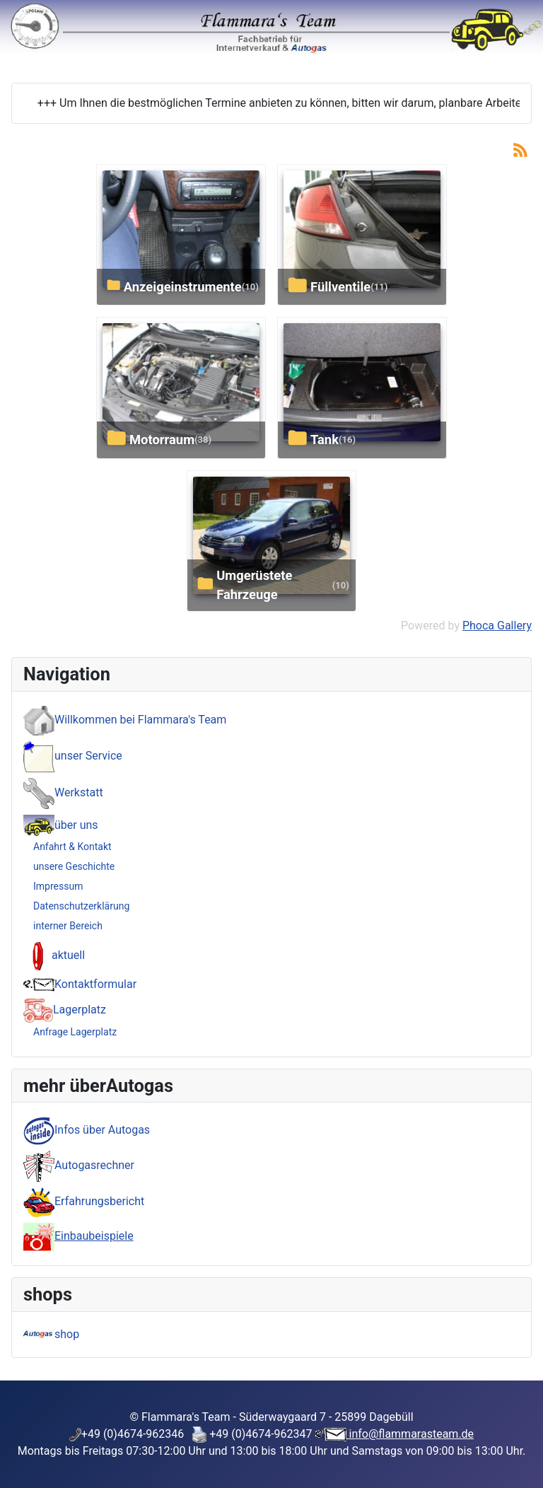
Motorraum (161, 439)
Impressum (58, 886)
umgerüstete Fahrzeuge (254, 585)
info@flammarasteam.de (410, 1434)
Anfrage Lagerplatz (75, 1031)
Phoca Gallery (497, 625)
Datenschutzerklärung (81, 906)
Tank (324, 439)
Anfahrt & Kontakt (72, 846)
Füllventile (340, 286)
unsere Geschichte (74, 866)
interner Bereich (68, 925)
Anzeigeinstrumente (183, 286)
